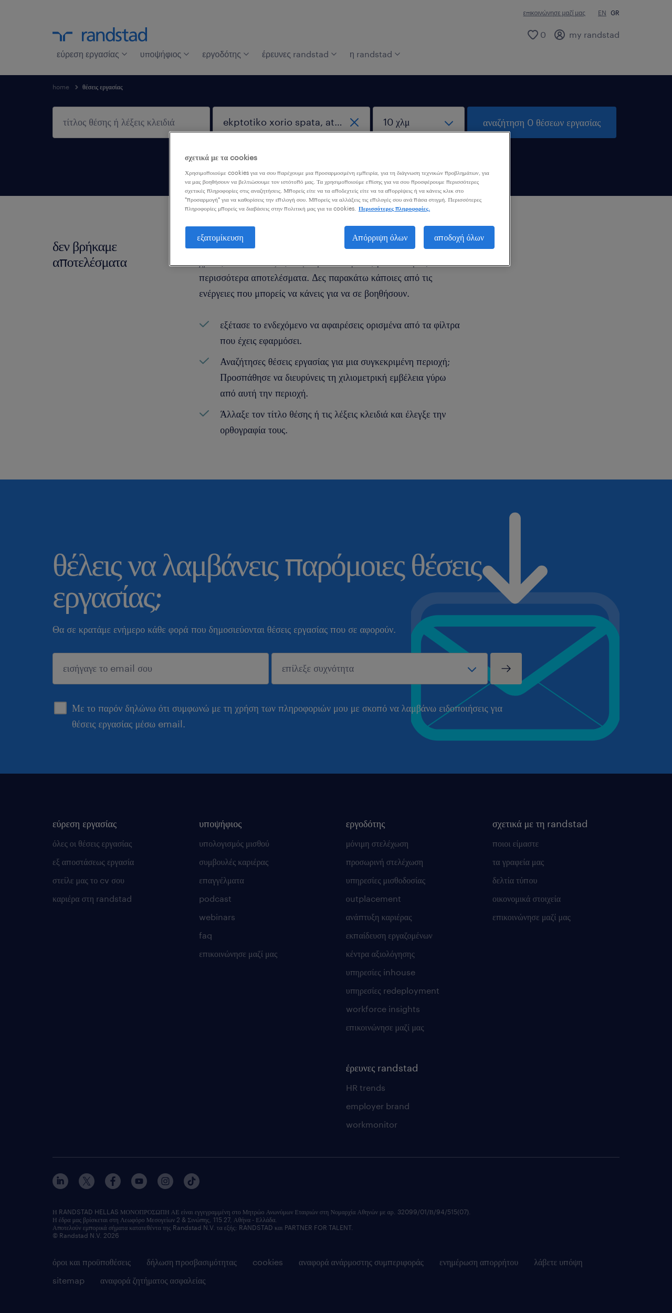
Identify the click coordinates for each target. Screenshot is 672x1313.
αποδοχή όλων (459, 237)
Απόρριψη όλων (380, 237)
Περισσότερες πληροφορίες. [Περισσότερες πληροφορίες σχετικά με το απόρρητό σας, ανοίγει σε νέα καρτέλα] (394, 208)
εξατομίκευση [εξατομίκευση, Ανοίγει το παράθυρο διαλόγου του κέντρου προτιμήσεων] (220, 237)
